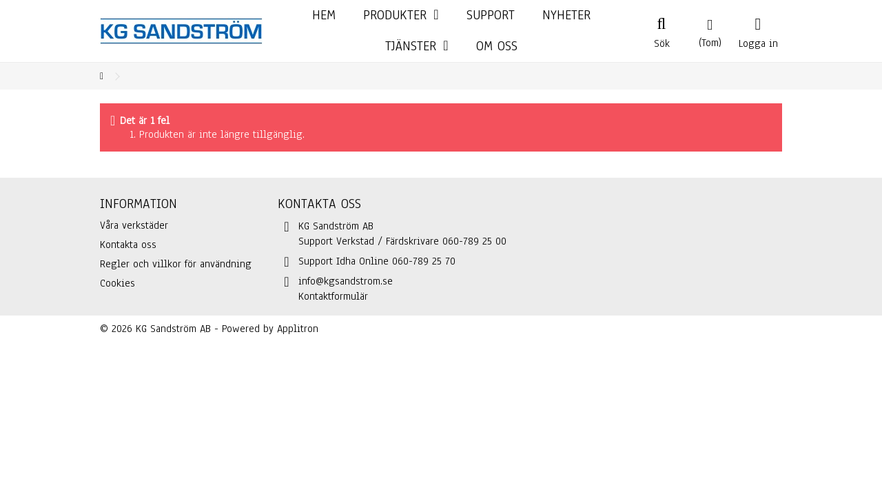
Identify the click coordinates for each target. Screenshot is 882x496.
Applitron (297, 328)
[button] (416, 46)
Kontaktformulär (333, 296)
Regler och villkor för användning (176, 264)
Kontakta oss (128, 244)
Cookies (117, 283)
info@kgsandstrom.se (345, 281)
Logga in (758, 42)
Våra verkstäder (134, 225)
